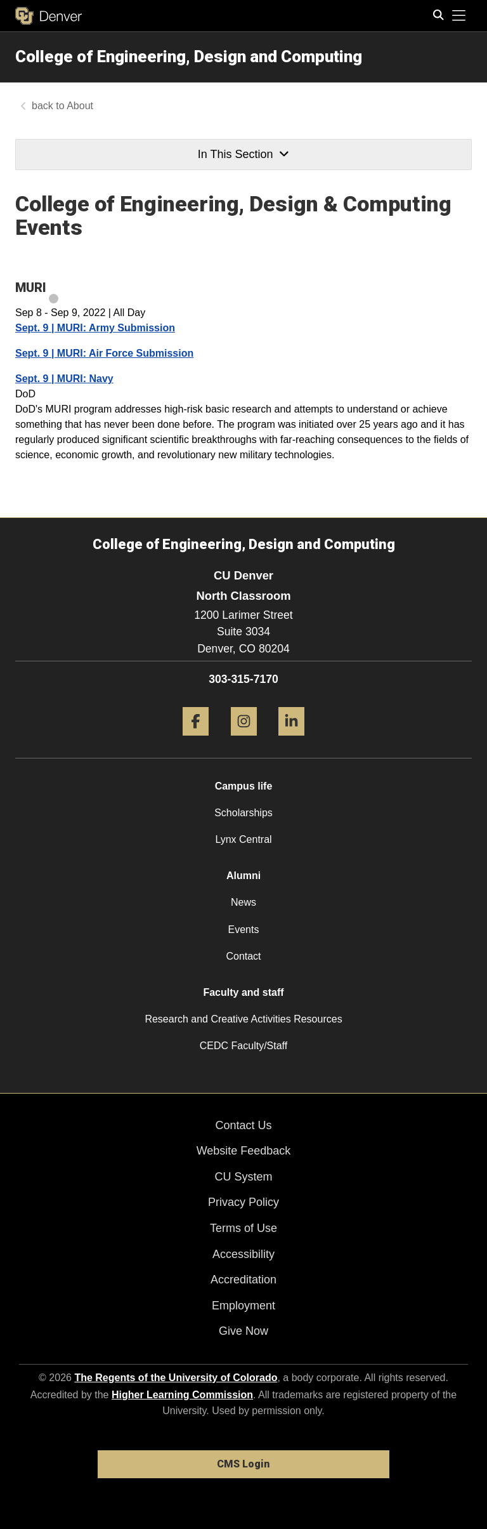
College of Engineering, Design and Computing (188, 56)
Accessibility (243, 1254)
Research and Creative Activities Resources (243, 1019)
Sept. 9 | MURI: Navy (64, 378)
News (243, 902)
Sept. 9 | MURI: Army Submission (95, 327)
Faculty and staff (243, 992)
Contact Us (243, 1125)
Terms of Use (243, 1228)
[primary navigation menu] (459, 16)
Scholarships (243, 812)
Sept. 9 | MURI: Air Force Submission (104, 353)
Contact (243, 956)
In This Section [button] (243, 154)
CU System (243, 1176)
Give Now (243, 1331)
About (80, 105)
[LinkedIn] (291, 740)
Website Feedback (244, 1150)
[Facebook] (195, 740)
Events (243, 929)
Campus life (244, 786)
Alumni (243, 875)
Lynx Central (243, 839)
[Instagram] (243, 740)
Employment (243, 1305)
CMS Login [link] (243, 1464)
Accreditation (243, 1279)
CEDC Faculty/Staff (243, 1045)
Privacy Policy (243, 1202)
